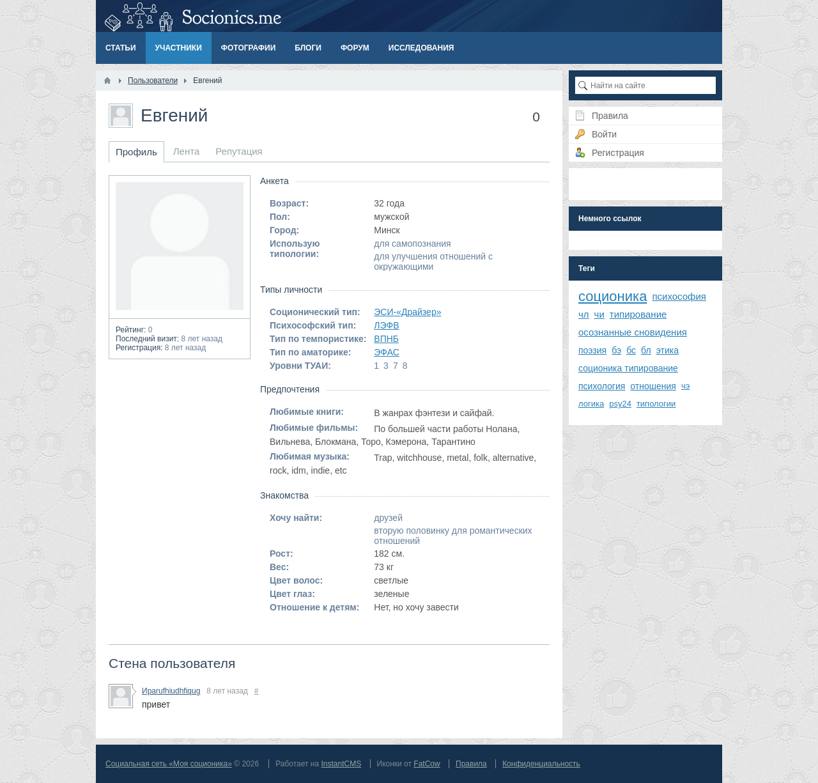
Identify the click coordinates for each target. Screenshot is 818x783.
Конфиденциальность (541, 763)
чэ (685, 386)
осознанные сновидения (632, 332)
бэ (616, 350)
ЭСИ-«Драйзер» (407, 312)
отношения (653, 386)
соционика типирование (628, 368)
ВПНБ (386, 339)
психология (601, 386)
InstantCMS (341, 763)
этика (667, 350)
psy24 (620, 403)
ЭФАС (386, 352)
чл (583, 314)
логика (591, 403)
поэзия (592, 350)
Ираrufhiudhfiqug (171, 690)
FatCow (426, 763)
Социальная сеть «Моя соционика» (168, 763)
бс (631, 350)
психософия (679, 296)
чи (599, 314)
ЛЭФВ (386, 325)
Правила (471, 763)
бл (646, 350)
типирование (638, 314)
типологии (656, 403)
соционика (612, 296)
